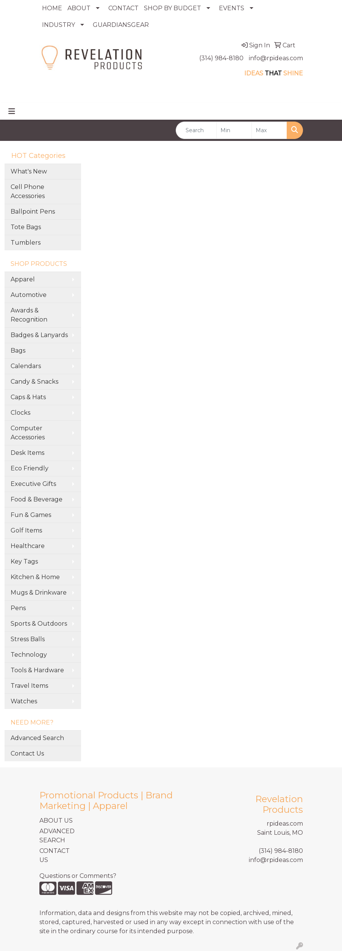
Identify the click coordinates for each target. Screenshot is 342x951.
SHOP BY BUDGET (172, 8)
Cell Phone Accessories (28, 191)
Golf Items (26, 530)
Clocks (20, 412)
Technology (29, 654)
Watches (24, 701)
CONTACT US (54, 855)
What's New (29, 171)
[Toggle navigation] (12, 111)
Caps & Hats (28, 397)
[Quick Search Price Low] (234, 130)
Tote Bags (26, 227)
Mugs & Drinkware (39, 592)
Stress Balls (28, 639)
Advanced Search (37, 738)
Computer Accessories (28, 433)
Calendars (26, 366)
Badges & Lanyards (39, 335)
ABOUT (79, 8)
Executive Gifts (33, 483)
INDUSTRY (58, 24)
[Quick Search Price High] (269, 130)
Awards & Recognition (29, 315)
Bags (18, 350)
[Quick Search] (196, 130)
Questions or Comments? (77, 875)
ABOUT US (56, 820)
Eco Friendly (29, 468)
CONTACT (123, 8)
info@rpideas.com (276, 58)
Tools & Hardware (37, 670)
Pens (18, 608)
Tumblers (26, 242)
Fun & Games (31, 514)
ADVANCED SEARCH (57, 836)
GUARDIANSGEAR (121, 24)
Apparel (23, 279)
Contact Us (27, 753)
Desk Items (27, 452)
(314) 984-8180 (221, 58)
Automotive (29, 294)
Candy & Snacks (34, 381)
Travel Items (29, 685)
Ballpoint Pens (33, 211)
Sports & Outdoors (39, 623)
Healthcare (28, 546)
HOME (52, 8)
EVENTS (231, 8)
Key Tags (24, 561)
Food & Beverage (36, 499)
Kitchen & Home (35, 577)
